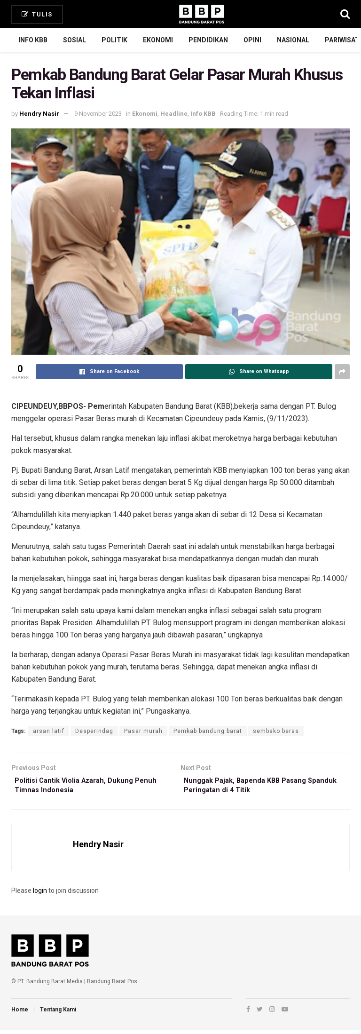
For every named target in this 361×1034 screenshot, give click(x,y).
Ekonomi (158, 40)
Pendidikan (208, 40)
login (40, 894)
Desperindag (94, 731)
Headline (174, 113)
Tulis (37, 14)
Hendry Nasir (39, 113)
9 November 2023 (98, 113)
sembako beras (276, 731)
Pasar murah (143, 731)
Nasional (293, 40)
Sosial (74, 40)
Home (19, 1013)
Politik (114, 40)
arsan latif (48, 731)
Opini (252, 40)
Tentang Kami (58, 1013)
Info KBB (32, 40)
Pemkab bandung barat (207, 731)
